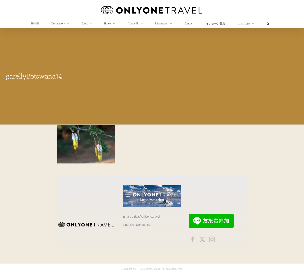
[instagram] (212, 239)
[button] (267, 24)
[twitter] (202, 239)
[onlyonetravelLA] (152, 186)
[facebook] (192, 239)
